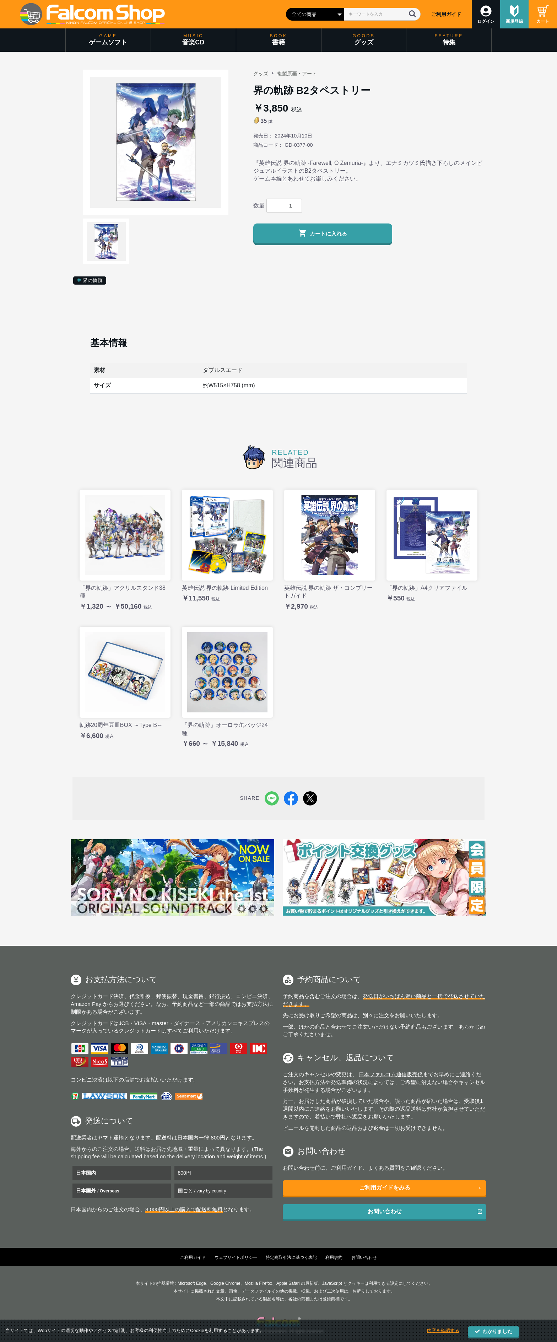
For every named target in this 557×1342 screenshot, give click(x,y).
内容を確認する (443, 1331)
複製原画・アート (297, 73)
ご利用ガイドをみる (384, 1188)
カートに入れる (322, 233)
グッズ (260, 73)
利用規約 (333, 1257)
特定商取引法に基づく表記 (291, 1257)
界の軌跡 (90, 280)
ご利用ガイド (446, 14)
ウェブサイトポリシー (236, 1257)
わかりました (493, 1331)
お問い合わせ (385, 1211)
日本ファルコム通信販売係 (391, 1074)
